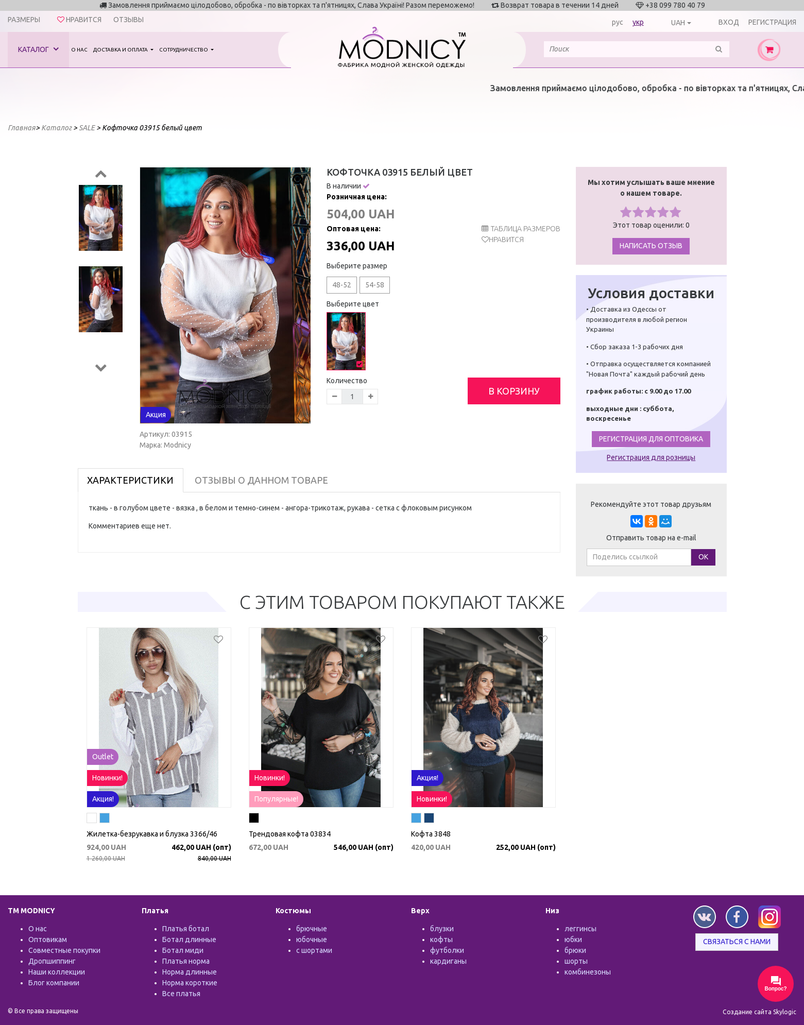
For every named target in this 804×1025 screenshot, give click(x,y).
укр (638, 22)
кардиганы (448, 961)
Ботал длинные (189, 939)
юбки (573, 939)
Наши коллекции (56, 972)
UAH (678, 23)
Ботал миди (182, 950)
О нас (79, 50)
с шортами (314, 950)
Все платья (181, 993)
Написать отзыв (651, 246)
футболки (447, 950)
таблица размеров (521, 229)
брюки (575, 950)
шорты (576, 961)
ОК (703, 557)
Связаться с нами (737, 941)
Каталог (38, 49)
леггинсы (580, 929)
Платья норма (186, 961)
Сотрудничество (184, 50)
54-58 (374, 285)
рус (617, 22)
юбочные (311, 939)
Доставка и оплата (121, 50)
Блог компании (53, 983)
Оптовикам (47, 939)
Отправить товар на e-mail (651, 538)
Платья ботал (185, 929)
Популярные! (276, 799)
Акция (156, 415)
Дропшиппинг (52, 961)
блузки (442, 929)
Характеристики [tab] (130, 480)
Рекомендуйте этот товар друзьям (651, 504)
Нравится (506, 239)
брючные (311, 929)
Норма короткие (189, 983)
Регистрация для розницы (651, 457)
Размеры (24, 19)
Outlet (102, 757)
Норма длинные (189, 972)
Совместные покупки (64, 950)
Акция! (103, 799)
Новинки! (107, 778)
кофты (441, 939)
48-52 (341, 285)
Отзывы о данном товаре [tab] (261, 480)
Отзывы (128, 19)
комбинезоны (587, 972)
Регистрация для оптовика (651, 439)
